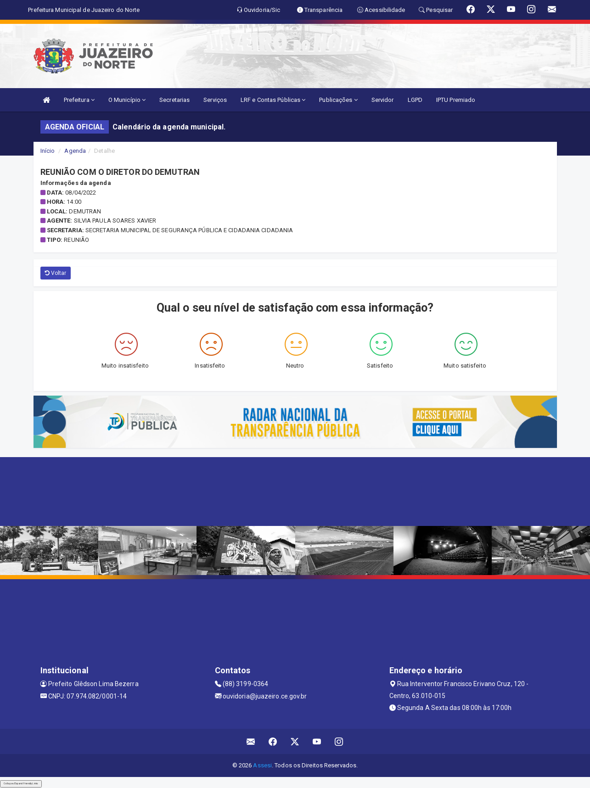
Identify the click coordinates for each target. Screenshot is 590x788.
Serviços (215, 99)
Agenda (75, 150)
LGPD (415, 99)
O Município (127, 99)
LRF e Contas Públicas (273, 99)
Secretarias (174, 99)
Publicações (338, 99)
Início (47, 150)
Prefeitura (79, 99)
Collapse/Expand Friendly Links (21, 783)
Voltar (56, 273)
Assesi (262, 765)
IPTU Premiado (455, 99)
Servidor (382, 99)
